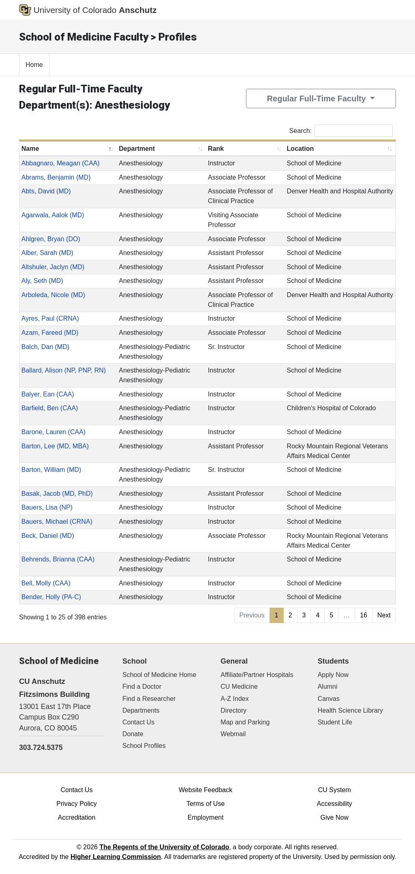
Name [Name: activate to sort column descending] (30, 148)
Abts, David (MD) (46, 191)
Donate (132, 733)
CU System (334, 789)
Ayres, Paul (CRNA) (50, 318)
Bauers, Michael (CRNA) (56, 521)
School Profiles (144, 745)
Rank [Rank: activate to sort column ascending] (216, 148)
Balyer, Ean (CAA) (47, 394)
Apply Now (333, 674)
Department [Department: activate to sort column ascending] (137, 148)
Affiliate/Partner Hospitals (256, 674)
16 (363, 615)
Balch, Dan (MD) (45, 346)
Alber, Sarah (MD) (47, 252)
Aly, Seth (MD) (42, 280)
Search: (341, 130)
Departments (141, 710)
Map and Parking (245, 722)
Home (34, 64)
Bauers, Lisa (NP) (47, 507)
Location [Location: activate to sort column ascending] (300, 148)
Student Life (335, 722)
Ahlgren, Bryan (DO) (50, 239)
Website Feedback (205, 789)
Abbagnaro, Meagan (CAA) (60, 163)
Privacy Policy (76, 803)
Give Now (335, 817)
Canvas (329, 698)
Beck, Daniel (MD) (47, 535)
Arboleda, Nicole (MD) (53, 294)
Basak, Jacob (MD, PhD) (57, 493)
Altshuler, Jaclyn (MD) (53, 266)
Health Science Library (350, 710)
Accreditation (77, 817)
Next (384, 615)
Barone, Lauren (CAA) (53, 431)
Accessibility (334, 803)
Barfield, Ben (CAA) (49, 408)
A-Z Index (234, 698)
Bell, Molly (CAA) (46, 583)
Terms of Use (205, 803)
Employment (206, 817)
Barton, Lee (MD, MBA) (55, 446)
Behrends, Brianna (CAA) (58, 559)
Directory (233, 710)
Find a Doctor (141, 686)
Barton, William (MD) (51, 469)
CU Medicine (239, 686)
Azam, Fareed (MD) (49, 332)
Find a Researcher (149, 698)
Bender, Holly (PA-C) (51, 596)
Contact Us (138, 722)
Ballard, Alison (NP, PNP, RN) (63, 370)
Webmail (233, 733)
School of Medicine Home (159, 674)
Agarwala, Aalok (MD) (52, 215)
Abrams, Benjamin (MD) (56, 177)
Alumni (328, 686)
